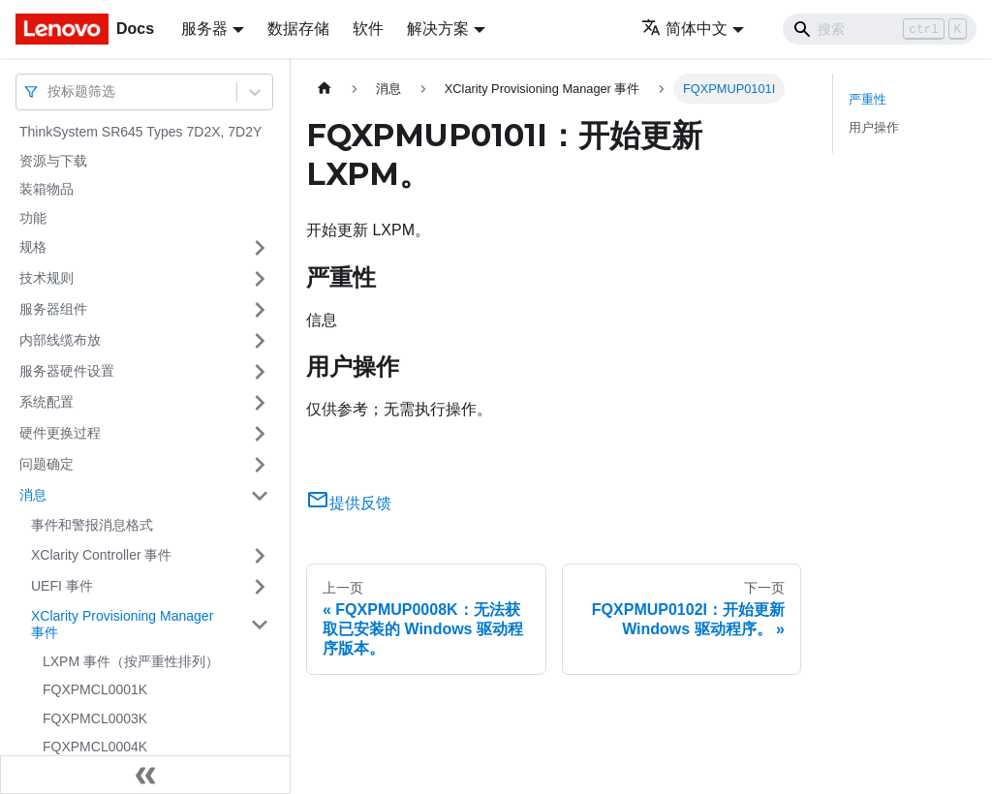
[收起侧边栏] (145, 774)
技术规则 (46, 278)
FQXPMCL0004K (95, 746)
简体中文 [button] (684, 28)
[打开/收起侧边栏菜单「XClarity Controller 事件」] (259, 555)
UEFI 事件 (62, 586)
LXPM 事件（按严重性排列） (131, 661)
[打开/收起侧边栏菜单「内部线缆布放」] (259, 340)
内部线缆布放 (60, 340)
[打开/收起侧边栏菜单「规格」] (259, 247)
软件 (368, 28)
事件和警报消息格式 (92, 525)
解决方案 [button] (438, 28)
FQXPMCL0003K (95, 718)
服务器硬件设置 (66, 371)
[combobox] (49, 91)
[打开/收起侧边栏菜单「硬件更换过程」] (259, 433)
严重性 (867, 99)
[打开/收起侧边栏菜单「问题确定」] (259, 464)
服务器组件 (53, 309)
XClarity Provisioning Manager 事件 (122, 624)
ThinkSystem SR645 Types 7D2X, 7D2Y (140, 131)
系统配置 (46, 402)
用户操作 (874, 127)
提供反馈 (348, 503)
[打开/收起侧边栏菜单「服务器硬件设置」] (259, 371)
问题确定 (46, 464)
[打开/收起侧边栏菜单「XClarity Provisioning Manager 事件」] (259, 625)
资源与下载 (53, 160)
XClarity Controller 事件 (101, 555)
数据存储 (298, 28)
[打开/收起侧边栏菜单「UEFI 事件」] (259, 586)
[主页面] (324, 89)
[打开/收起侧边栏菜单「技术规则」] (259, 278)
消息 (32, 495)
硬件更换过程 (60, 433)
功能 (32, 218)
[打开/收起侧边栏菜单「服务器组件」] (259, 309)
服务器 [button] (204, 28)
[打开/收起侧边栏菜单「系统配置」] (259, 402)
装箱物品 (46, 189)
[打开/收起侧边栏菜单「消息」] (259, 495)
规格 (32, 247)
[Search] (879, 29)
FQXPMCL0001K (95, 689)
